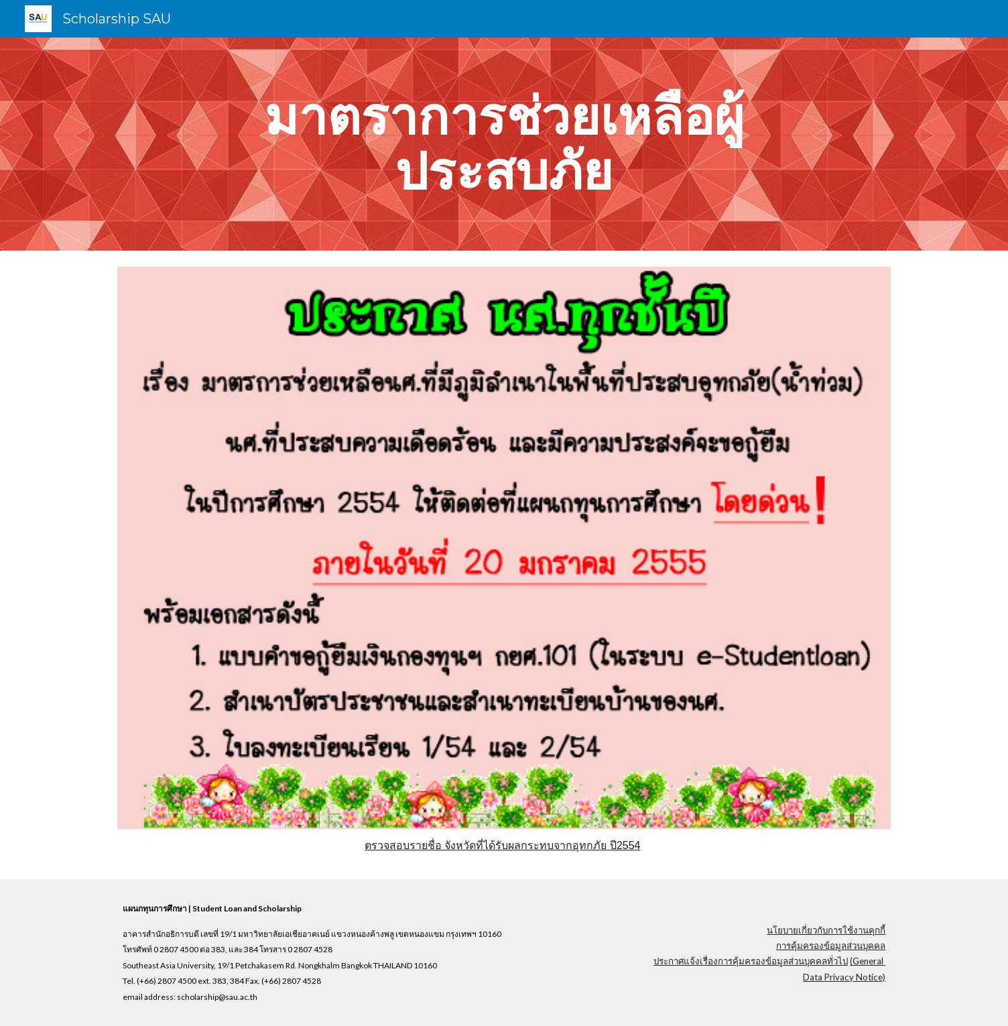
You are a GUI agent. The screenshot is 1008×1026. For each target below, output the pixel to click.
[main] (504, 144)
